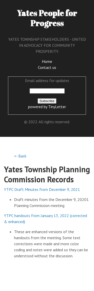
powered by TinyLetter (47, 106)
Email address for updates (47, 80)
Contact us (47, 67)
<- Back (20, 155)
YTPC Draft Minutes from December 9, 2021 (42, 189)
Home (47, 61)
